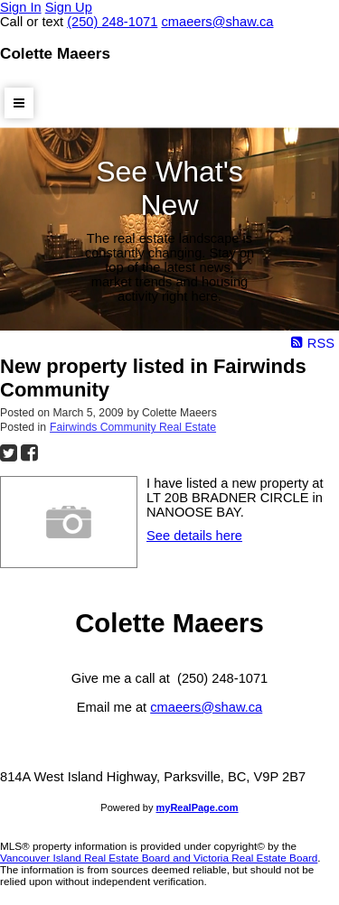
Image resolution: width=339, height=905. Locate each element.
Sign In (21, 7)
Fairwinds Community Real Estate (133, 427)
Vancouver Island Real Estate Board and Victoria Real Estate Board (158, 857)
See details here (194, 535)
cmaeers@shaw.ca (206, 707)
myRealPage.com (197, 807)
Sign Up (68, 7)
